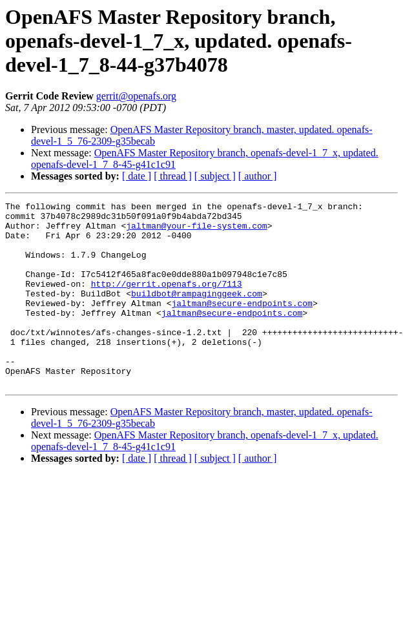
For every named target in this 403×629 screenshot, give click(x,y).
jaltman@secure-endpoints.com (241, 324)
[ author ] (257, 175)
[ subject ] (215, 175)
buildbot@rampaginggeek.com (196, 312)
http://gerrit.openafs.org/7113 (166, 301)
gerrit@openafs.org (136, 95)
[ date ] (136, 175)
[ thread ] (173, 175)
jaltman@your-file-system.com (196, 231)
